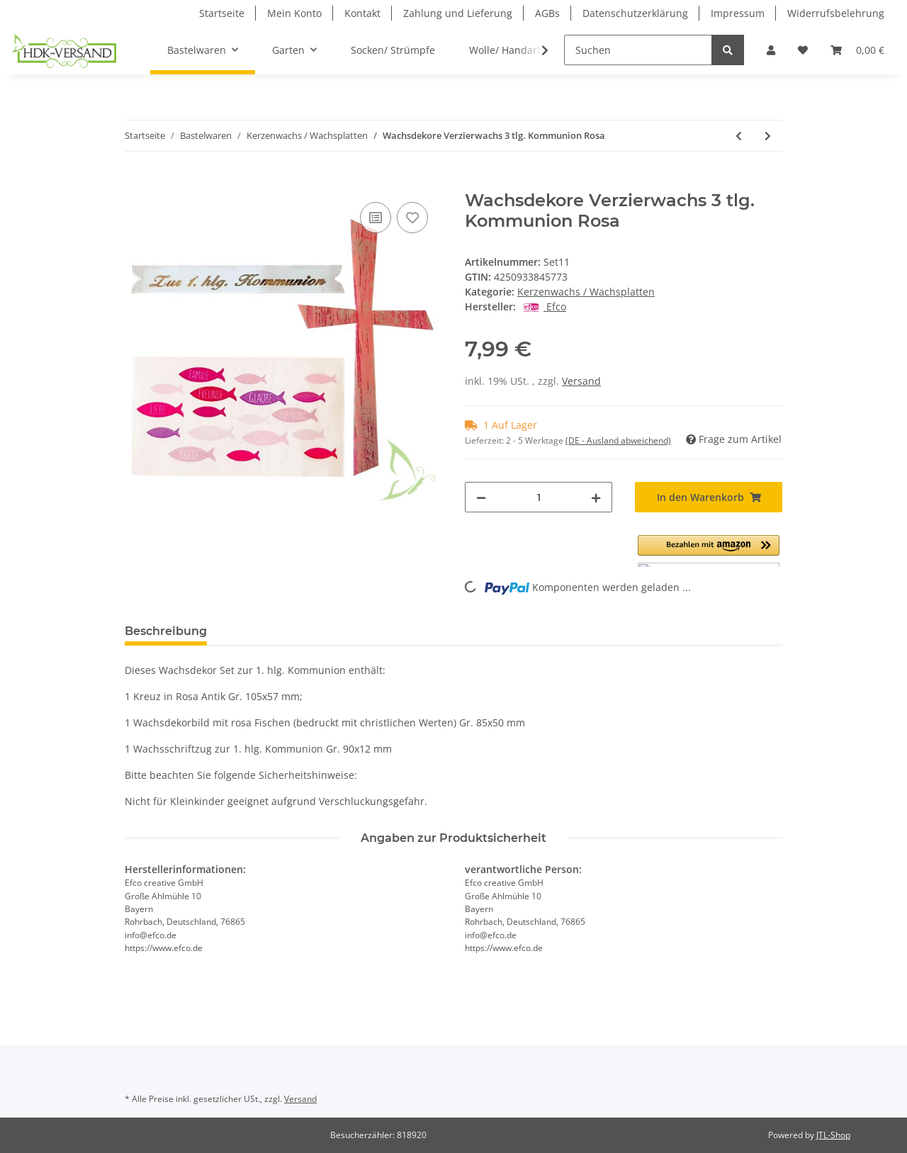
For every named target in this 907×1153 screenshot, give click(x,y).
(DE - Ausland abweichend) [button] (618, 440)
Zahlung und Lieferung (457, 13)
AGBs (547, 13)
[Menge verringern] (481, 497)
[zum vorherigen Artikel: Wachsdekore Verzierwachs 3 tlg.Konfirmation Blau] (738, 135)
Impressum (738, 13)
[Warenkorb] (857, 50)
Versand (581, 381)
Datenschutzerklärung (635, 13)
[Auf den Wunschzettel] (412, 217)
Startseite (221, 13)
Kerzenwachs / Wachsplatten (586, 291)
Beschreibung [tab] (166, 631)
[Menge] (538, 497)
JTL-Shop (833, 1135)
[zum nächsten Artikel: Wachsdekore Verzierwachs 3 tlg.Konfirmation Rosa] (767, 135)
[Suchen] (638, 50)
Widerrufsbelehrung (835, 13)
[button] (771, 50)
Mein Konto (294, 13)
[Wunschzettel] (803, 50)
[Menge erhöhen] (596, 497)
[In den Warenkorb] (136, 183)
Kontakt (362, 13)
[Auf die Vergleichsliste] (375, 217)
